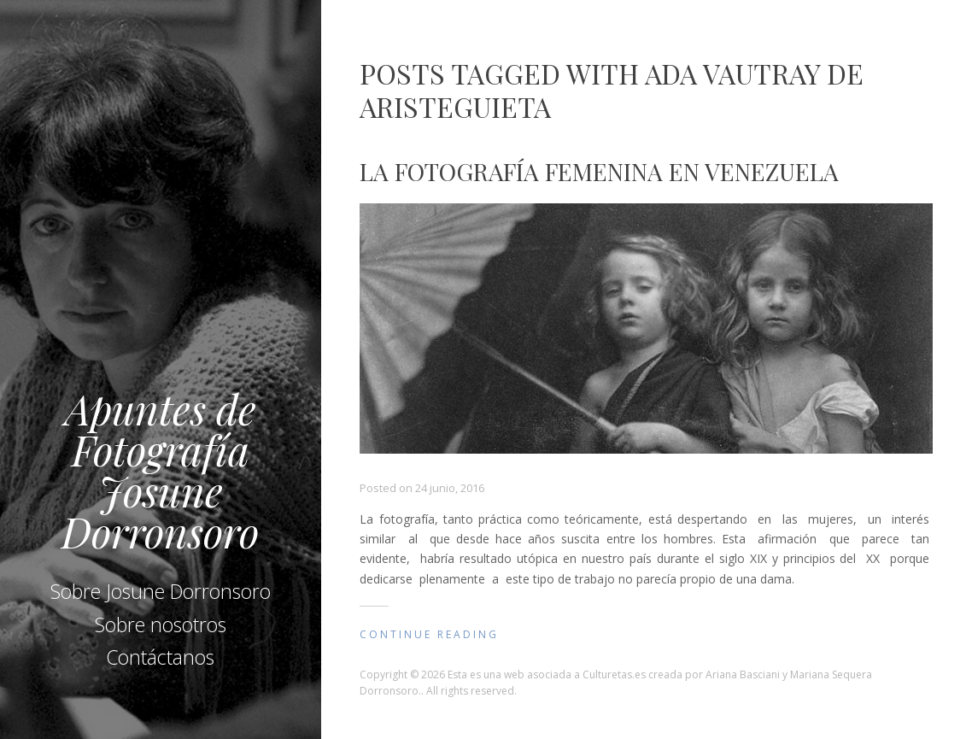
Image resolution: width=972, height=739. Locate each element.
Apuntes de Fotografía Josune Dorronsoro (160, 470)
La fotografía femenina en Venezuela (599, 171)
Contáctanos (160, 657)
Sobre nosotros (160, 624)
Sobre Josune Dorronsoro (160, 591)
